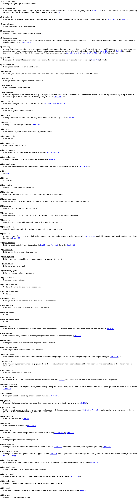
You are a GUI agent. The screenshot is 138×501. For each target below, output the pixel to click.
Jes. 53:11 (27, 42)
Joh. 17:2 (71, 118)
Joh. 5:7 (105, 53)
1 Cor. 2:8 (55, 104)
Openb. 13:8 (94, 462)
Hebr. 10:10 (114, 357)
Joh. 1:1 (69, 53)
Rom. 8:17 (54, 396)
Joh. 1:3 (95, 410)
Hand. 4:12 (95, 60)
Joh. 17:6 (9, 173)
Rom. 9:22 (16, 238)
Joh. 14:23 (86, 410)
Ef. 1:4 (62, 104)
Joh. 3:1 (26, 419)
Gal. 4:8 (119, 51)
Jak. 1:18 (77, 336)
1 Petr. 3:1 (7, 389)
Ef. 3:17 (61, 380)
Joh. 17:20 (83, 403)
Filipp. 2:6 (57, 97)
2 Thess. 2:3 (90, 236)
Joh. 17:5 (60, 12)
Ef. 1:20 (6, 455)
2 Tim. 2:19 (36, 124)
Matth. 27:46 (96, 11)
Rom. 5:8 (125, 19)
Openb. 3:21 (69, 433)
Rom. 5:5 (83, 490)
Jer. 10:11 (103, 51)
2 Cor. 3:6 (110, 329)
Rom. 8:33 (84, 166)
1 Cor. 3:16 (93, 53)
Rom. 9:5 (84, 53)
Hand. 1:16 (71, 245)
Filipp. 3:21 (107, 447)
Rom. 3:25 (112, 19)
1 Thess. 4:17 (59, 433)
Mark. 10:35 (31, 426)
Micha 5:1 (56, 152)
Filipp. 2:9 (15, 455)
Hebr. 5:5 (52, 159)
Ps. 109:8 (54, 245)
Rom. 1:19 (75, 476)
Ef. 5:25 (44, 33)
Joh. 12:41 (47, 104)
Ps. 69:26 (43, 245)
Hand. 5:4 (76, 53)
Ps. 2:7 (49, 152)
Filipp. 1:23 (58, 447)
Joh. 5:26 (53, 454)
